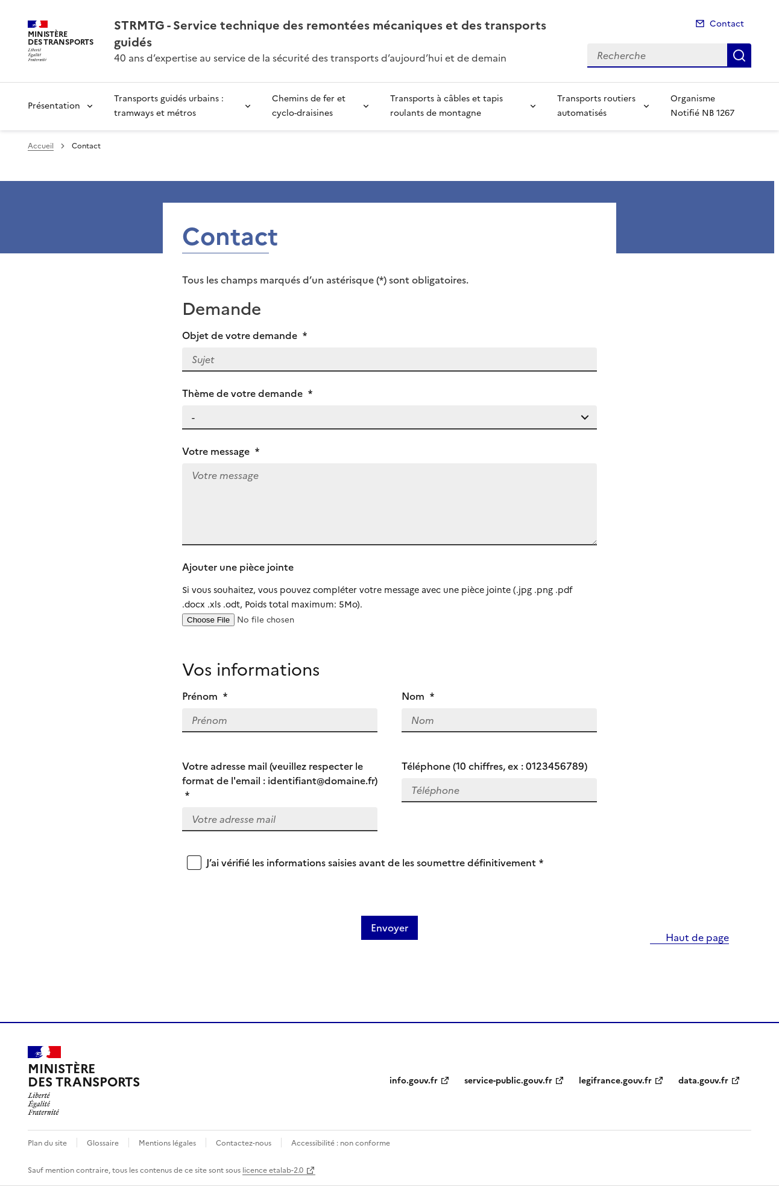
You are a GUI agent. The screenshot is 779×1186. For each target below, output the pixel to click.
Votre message (220, 451)
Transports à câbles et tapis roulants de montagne (446, 105)
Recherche (739, 55)
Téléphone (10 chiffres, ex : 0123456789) (494, 766)
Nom (418, 696)
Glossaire (103, 1143)
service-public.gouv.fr (508, 1080)
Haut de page (696, 937)
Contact (727, 23)
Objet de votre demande (244, 335)
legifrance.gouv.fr (615, 1080)
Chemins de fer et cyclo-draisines (308, 105)
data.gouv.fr (703, 1080)
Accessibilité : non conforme (340, 1143)
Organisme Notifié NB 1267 (702, 105)
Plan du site (47, 1143)
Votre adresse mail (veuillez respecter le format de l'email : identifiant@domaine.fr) (279, 780)
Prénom (204, 696)
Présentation (54, 106)
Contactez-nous (243, 1143)
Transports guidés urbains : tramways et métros (169, 105)
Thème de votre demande (247, 393)
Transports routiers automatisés (596, 105)
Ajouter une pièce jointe (389, 586)
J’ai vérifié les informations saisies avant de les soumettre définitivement (374, 862)
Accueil (41, 146)
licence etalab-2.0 (272, 1170)
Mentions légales (167, 1143)
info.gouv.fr (414, 1080)
